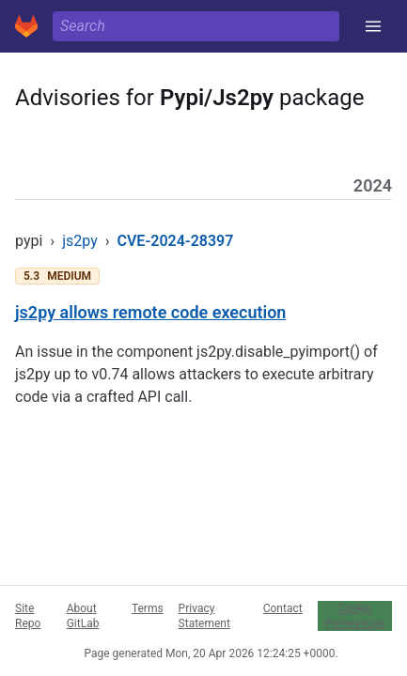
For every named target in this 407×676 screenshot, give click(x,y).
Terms (148, 608)
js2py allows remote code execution (150, 312)
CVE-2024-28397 (175, 241)
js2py (80, 241)
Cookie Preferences (354, 616)
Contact (283, 608)
